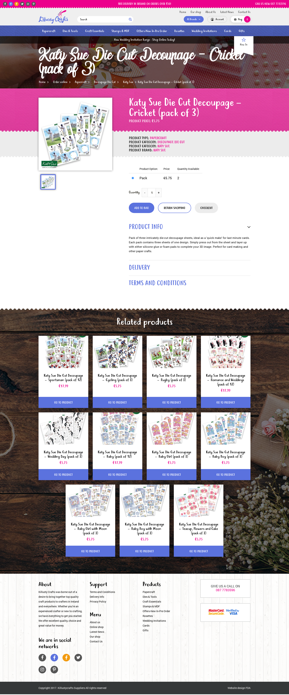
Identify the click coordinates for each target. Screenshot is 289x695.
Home (183, 12)
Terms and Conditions (102, 593)
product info (146, 227)
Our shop (196, 12)
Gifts (242, 31)
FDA (248, 689)
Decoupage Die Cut (105, 82)
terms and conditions (159, 284)
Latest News (227, 12)
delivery (140, 268)
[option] (75, 134)
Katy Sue (128, 82)
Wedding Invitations (204, 31)
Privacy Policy (98, 602)
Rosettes (179, 31)
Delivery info (97, 597)
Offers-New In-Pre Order (152, 31)
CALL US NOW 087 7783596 (270, 4)
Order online (60, 82)
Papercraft (48, 31)
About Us (211, 12)
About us (95, 623)
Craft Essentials (94, 31)
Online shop (97, 628)
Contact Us (244, 12)
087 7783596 (225, 591)
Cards (227, 31)
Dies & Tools (70, 31)
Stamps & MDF (120, 31)
